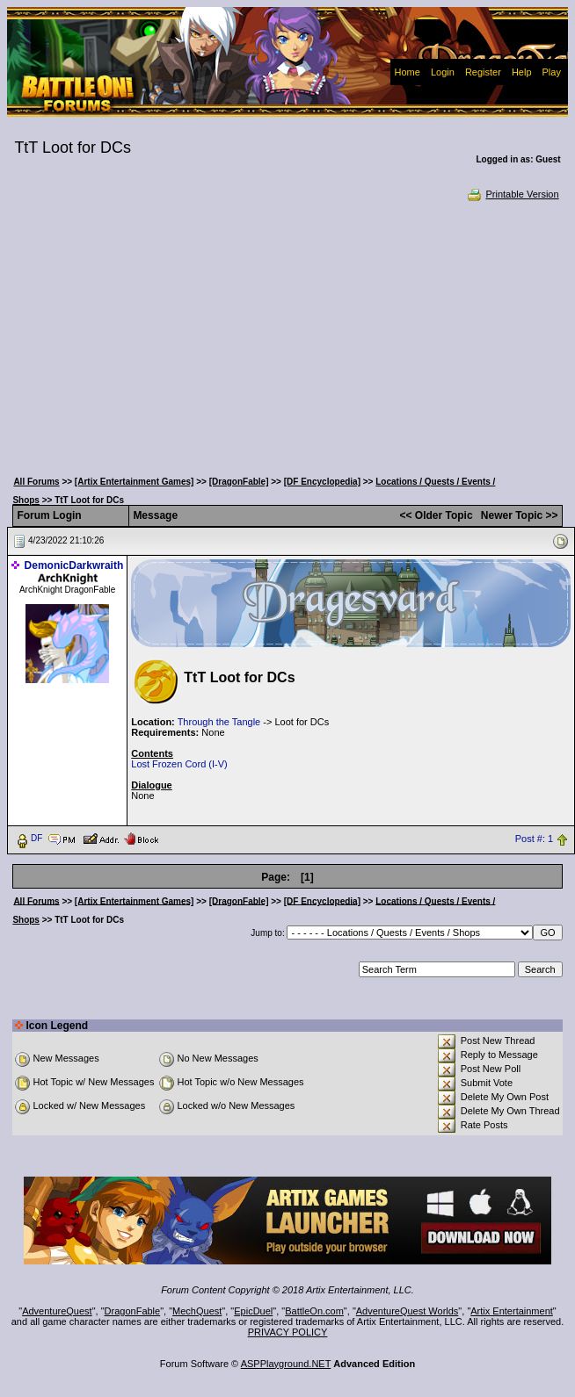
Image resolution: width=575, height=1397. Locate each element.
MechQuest (197, 1311)
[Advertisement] (287, 334)
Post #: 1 (534, 838)
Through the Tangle (219, 722)
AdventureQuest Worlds (407, 1311)
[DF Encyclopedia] (322, 481)
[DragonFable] (239, 481)
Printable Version (512, 194)
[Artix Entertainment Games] (134, 481)
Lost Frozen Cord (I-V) (179, 764)
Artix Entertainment (511, 1311)
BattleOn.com (314, 1311)
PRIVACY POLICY (288, 1332)
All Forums (36, 481)
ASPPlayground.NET (286, 1363)
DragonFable (133, 1311)
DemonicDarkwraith (74, 565)
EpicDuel (253, 1311)
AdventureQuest (57, 1311)
